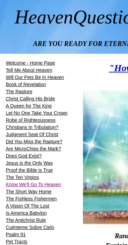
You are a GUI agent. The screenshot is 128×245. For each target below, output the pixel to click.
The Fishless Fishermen (31, 198)
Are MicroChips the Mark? (33, 148)
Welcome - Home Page (30, 63)
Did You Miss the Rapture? (34, 141)
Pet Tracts (16, 241)
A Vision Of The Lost (27, 206)
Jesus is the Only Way (29, 163)
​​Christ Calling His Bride (30, 98)
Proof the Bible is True (29, 170)
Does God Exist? (24, 156)
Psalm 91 (16, 234)
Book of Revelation (26, 84)
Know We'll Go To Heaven (33, 184)
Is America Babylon (26, 213)
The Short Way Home (29, 191)
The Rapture (19, 91)
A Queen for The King (29, 106)
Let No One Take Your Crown (37, 113)
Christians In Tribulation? (32, 127)
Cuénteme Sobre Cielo (30, 227)
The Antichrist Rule (26, 220)
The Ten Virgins (22, 177)
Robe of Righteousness (31, 120)
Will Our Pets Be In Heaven (35, 77)
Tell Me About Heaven (29, 70)
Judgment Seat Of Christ (32, 134)
